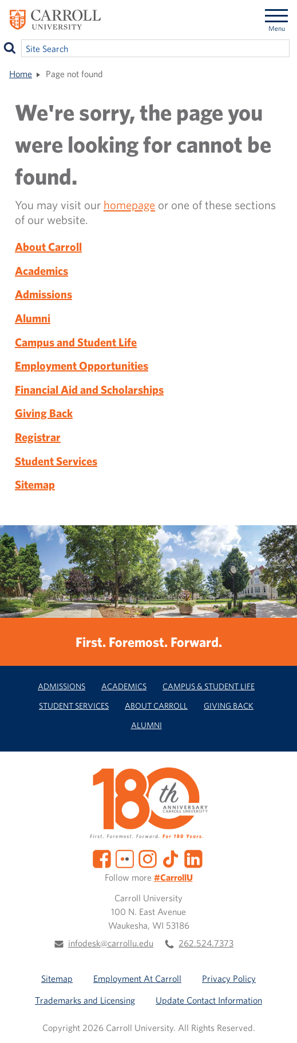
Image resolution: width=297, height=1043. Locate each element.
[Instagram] (147, 857)
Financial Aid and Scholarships (89, 389)
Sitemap (35, 484)
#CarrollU (173, 877)
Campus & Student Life (209, 686)
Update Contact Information (209, 1000)
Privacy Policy (229, 978)
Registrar (38, 436)
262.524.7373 (206, 943)
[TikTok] (170, 857)
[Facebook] (102, 857)
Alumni (32, 318)
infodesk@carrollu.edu (110, 943)
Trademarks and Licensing (85, 1000)
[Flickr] (125, 857)
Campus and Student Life (76, 342)
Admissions (43, 294)
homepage (129, 204)
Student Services (56, 460)
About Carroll (48, 246)
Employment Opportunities (81, 365)
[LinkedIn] (193, 857)
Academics (41, 270)
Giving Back (44, 412)
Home (20, 74)
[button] (276, 1022)
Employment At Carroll (137, 978)
